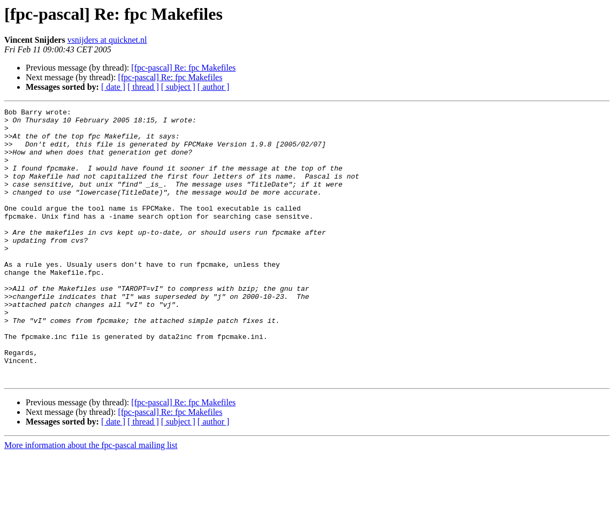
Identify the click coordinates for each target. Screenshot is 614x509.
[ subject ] (178, 86)
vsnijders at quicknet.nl (107, 39)
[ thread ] (143, 86)
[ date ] (113, 86)
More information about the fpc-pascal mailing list (90, 499)
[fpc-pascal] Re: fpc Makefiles (183, 67)
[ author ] (214, 86)
